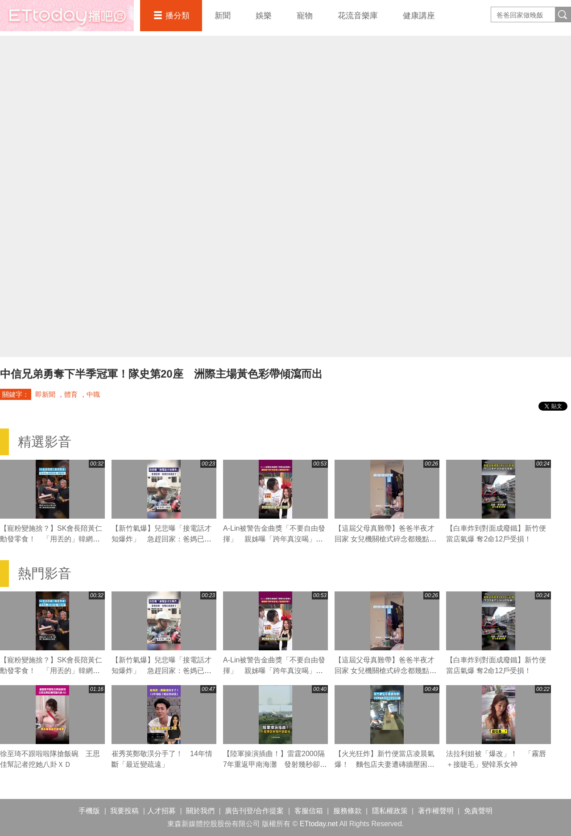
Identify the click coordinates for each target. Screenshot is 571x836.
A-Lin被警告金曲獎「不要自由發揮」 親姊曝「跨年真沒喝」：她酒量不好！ (274, 538)
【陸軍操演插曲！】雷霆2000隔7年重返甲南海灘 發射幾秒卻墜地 (275, 764)
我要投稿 (124, 811)
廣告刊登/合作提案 (254, 811)
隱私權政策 (390, 811)
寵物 (305, 15)
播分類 (178, 15)
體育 (71, 394)
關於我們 (200, 811)
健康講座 (419, 15)
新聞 (223, 15)
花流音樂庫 (358, 15)
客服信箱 (308, 811)
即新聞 (45, 394)
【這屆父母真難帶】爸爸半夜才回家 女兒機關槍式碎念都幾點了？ (384, 538)
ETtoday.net (319, 824)
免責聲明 (478, 811)
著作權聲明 (436, 811)
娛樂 (264, 15)
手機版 (89, 811)
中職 (93, 394)
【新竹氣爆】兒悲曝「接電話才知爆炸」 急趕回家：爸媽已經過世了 (161, 538)
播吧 (67, 15)
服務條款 (347, 811)
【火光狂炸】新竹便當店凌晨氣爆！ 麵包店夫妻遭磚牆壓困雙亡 (384, 764)
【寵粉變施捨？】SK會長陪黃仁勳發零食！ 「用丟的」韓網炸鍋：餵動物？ (51, 538)
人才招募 (161, 811)
